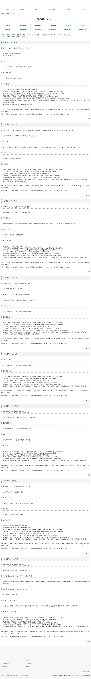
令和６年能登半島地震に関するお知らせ (14, 37)
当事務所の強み (38, 9)
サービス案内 (52, 9)
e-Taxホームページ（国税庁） (50, 114)
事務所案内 (22, 9)
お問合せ (83, 9)
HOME (7, 9)
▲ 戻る (88, 119)
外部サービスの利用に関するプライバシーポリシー (15, 675)
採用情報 (68, 9)
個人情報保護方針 (85, 671)
